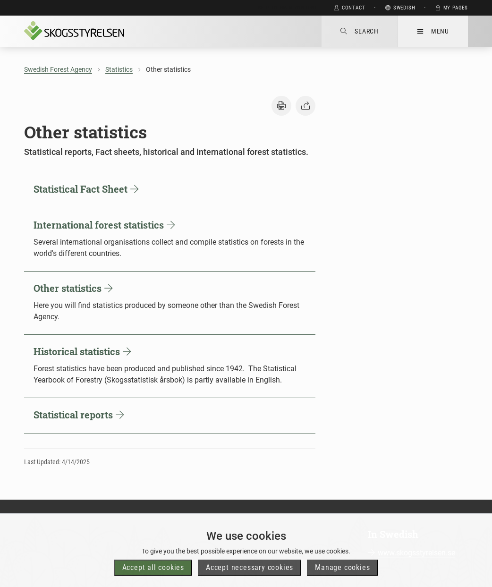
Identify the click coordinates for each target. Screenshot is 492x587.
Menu (433, 31)
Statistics (119, 69)
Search (359, 31)
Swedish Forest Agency (58, 69)
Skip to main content (288, 8)
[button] (281, 106)
